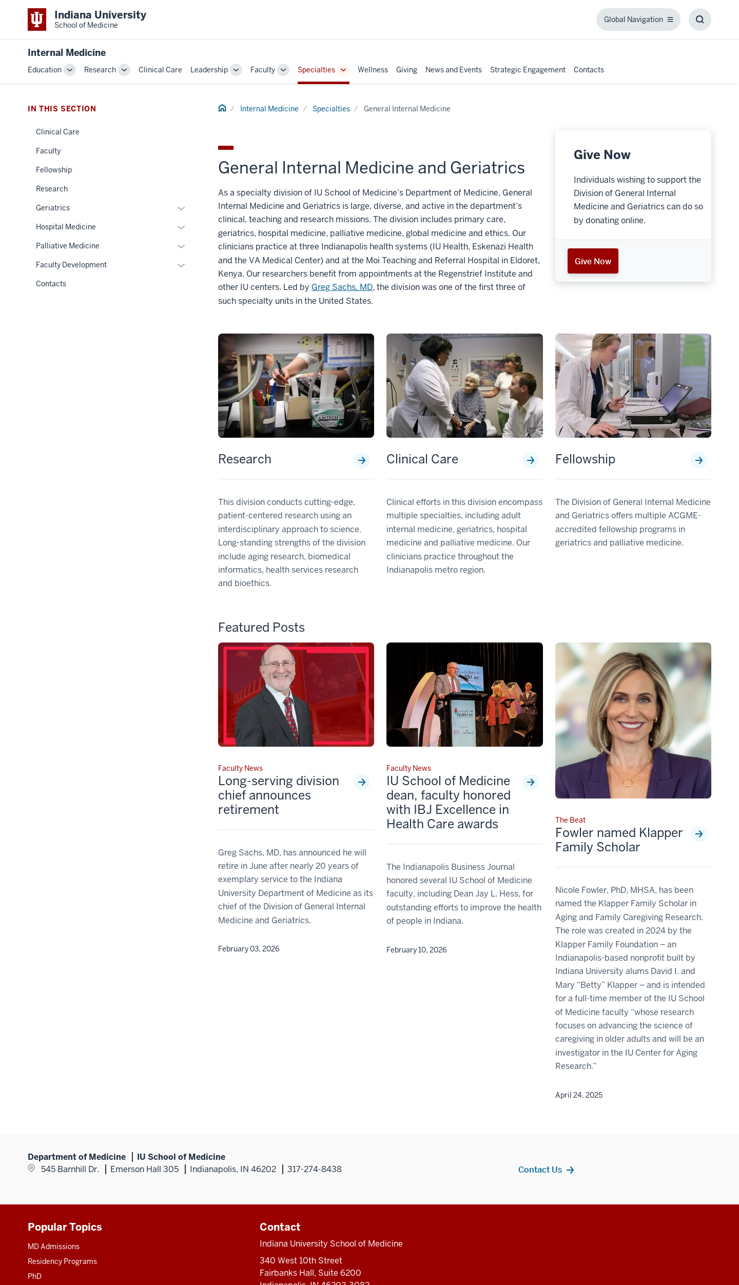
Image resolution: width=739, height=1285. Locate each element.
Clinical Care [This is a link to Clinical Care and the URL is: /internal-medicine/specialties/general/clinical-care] (422, 459)
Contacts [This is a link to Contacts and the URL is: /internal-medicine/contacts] (589, 69)
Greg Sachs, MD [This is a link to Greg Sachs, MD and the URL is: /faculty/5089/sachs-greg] (342, 287)
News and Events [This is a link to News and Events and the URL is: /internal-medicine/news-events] (453, 69)
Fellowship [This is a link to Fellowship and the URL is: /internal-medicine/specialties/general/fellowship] (585, 459)
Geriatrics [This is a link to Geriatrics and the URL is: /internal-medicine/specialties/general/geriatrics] (53, 207)
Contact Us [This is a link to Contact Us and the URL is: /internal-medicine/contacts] (540, 1169)
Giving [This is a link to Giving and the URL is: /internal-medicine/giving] (406, 69)
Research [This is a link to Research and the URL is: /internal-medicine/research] (100, 69)
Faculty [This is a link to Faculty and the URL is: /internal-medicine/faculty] (262, 69)
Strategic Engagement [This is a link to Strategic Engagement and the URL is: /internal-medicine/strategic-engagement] (528, 69)
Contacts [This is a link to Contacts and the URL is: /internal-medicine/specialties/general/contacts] (51, 283)
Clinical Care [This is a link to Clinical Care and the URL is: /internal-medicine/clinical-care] (160, 69)
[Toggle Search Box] (700, 19)
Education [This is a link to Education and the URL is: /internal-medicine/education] (45, 69)
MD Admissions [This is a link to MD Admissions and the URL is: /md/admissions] (54, 1246)
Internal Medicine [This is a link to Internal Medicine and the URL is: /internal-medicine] (269, 108)
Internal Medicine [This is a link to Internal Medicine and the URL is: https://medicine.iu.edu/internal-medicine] (67, 53)
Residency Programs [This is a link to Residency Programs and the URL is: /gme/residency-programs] (62, 1261)
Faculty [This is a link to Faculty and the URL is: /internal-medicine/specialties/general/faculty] (48, 150)
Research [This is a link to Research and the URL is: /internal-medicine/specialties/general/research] (244, 459)
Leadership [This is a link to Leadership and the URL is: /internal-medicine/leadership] (209, 69)
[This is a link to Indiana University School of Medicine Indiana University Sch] (87, 19)
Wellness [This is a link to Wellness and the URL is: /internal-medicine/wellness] (373, 69)
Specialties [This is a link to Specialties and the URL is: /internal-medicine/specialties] (316, 69)
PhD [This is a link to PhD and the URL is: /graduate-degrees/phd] (35, 1276)
